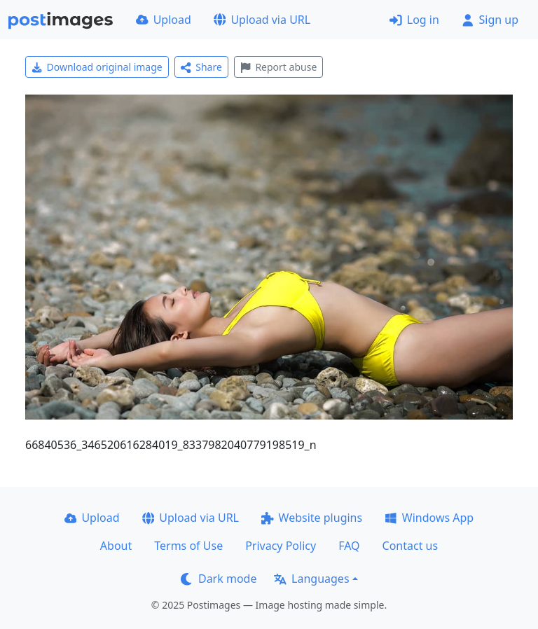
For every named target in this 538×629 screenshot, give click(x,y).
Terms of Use (188, 545)
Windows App (429, 517)
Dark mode (218, 578)
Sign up (490, 19)
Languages (311, 578)
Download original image (97, 67)
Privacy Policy (280, 545)
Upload (163, 19)
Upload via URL (262, 19)
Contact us (410, 545)
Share (201, 67)
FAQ (348, 545)
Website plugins (311, 517)
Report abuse (278, 67)
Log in (414, 19)
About (116, 545)
